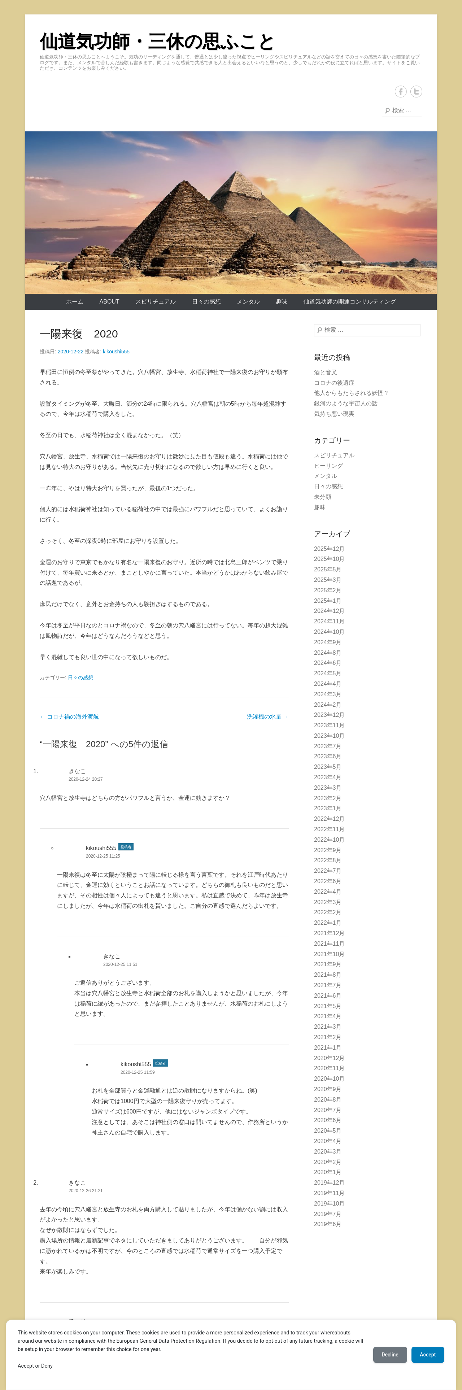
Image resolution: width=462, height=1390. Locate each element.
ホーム (74, 302)
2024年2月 (328, 705)
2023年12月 (329, 715)
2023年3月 (328, 788)
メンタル (248, 302)
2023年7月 (328, 746)
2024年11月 (329, 621)
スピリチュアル (155, 302)
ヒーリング (328, 466)
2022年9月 (328, 850)
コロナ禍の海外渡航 (69, 717)
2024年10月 (329, 632)
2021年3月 (328, 1027)
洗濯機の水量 (268, 717)
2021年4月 (328, 1016)
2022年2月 (328, 912)
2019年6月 (328, 1224)
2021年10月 (329, 954)
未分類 (322, 497)
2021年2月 (328, 1037)
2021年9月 (328, 964)
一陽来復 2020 (79, 334)
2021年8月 (328, 975)
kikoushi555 (116, 351)
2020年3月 (328, 1152)
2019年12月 (329, 1183)
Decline (390, 1355)
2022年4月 (328, 892)
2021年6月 (328, 996)
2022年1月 (328, 923)
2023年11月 (329, 725)
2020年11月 (329, 1068)
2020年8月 (328, 1100)
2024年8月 (328, 653)
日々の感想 (206, 302)
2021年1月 (328, 1048)
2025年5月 (328, 569)
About (109, 302)
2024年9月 (328, 642)
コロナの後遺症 (334, 383)
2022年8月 (328, 860)
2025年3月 (328, 580)
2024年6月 (328, 663)
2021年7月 (328, 985)
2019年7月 (328, 1214)
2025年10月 (329, 559)
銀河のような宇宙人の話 (346, 403)
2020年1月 (328, 1172)
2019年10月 (329, 1204)
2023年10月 (329, 736)
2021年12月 (329, 933)
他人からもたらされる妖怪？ (351, 393)
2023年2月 (328, 798)
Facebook (401, 91)
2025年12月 (329, 549)
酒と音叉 (325, 372)
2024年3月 (328, 694)
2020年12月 (329, 1058)
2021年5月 (328, 1006)
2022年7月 (328, 871)
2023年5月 (328, 767)
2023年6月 (328, 756)
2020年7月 (328, 1110)
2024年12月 (329, 611)
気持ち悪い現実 (334, 414)
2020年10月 (329, 1079)
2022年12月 (329, 819)
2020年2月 (328, 1162)
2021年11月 (329, 944)
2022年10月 (329, 840)
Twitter (416, 91)
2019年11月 (329, 1193)
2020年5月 (328, 1131)
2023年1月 (328, 808)
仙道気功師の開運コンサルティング (350, 302)
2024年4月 (328, 684)
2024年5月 (328, 673)
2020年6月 (328, 1120)
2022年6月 (328, 881)
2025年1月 (328, 601)
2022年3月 (328, 902)
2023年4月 (328, 777)
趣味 (281, 302)
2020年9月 (328, 1089)
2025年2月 (328, 590)
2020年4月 (328, 1141)
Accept (428, 1355)
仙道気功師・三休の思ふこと (158, 41)
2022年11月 (329, 829)
